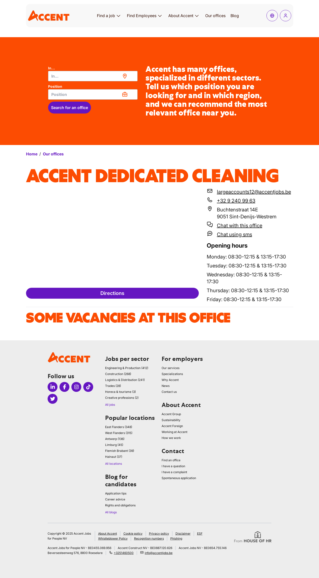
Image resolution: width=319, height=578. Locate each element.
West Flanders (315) (118, 433)
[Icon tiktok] (88, 387)
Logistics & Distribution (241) (125, 380)
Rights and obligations (120, 505)
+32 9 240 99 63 (236, 201)
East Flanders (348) (118, 427)
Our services (170, 368)
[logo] (48, 15)
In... (51, 68)
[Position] (93, 94)
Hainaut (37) (113, 457)
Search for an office (69, 107)
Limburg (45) (114, 445)
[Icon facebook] (64, 387)
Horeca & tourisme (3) (120, 392)
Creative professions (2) (122, 398)
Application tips (115, 493)
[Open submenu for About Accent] (196, 16)
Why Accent (170, 380)
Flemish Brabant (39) (119, 451)
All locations (113, 463)
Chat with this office (239, 226)
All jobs (110, 404)
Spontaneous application (179, 478)
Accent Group (171, 414)
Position (55, 86)
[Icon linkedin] (53, 387)
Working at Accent (174, 432)
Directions (112, 293)
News (166, 386)
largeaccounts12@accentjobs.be (254, 192)
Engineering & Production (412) (126, 368)
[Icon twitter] (53, 399)
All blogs (111, 512)
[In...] (93, 76)
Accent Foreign (172, 426)
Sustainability (171, 420)
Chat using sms (234, 234)
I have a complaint (174, 472)
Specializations (172, 374)
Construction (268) (118, 374)
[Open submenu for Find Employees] (159, 16)
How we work (171, 438)
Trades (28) (113, 386)
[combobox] (93, 76)
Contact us (169, 392)
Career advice (115, 499)
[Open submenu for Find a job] (118, 16)
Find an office (171, 460)
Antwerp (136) (114, 439)
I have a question (173, 466)
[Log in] (285, 15)
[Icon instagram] (76, 387)
